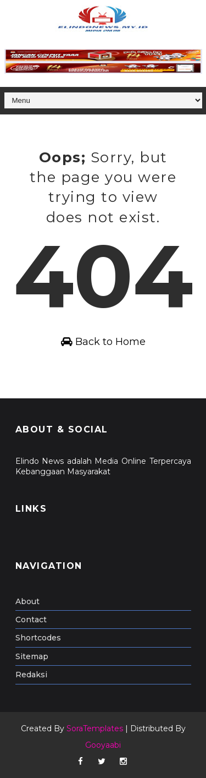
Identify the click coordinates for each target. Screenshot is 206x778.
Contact (31, 619)
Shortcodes (38, 638)
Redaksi (31, 675)
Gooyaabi (103, 745)
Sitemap (31, 656)
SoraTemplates (94, 728)
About (27, 601)
